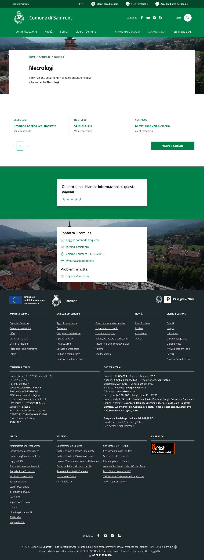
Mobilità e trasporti (105, 333)
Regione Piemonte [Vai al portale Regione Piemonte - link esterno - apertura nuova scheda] (20, 3)
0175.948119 (21, 380)
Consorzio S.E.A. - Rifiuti (115, 446)
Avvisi (138, 338)
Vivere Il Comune (172, 145)
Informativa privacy (20, 492)
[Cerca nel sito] (188, 18)
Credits (13, 507)
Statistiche (15, 517)
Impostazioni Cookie (20, 502)
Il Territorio (172, 333)
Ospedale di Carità (66, 476)
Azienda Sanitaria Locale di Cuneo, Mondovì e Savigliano (133, 466)
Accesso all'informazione (127, 32)
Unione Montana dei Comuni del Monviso (78, 461)
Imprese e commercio (106, 328)
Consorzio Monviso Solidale (117, 451)
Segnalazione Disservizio (22, 471)
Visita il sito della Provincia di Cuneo (75, 456)
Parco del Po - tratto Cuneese (72, 471)
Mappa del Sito (17, 522)
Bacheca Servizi (18, 481)
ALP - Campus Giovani (115, 481)
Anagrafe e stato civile (68, 333)
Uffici (12, 333)
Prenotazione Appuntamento (25, 466)
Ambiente (62, 328)
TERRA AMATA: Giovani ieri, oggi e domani (125, 476)
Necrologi (20, 119)
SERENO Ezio (83, 125)
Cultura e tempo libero (68, 354)
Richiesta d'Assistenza (21, 476)
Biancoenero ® (114, 551)
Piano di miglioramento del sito (26, 456)
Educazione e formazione (70, 359)
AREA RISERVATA (100, 555)
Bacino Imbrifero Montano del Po (74, 466)
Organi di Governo (19, 323)
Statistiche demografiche (116, 456)
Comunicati (141, 333)
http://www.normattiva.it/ (117, 471)
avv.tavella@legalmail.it (121, 426)
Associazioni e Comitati (179, 359)
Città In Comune (164, 547)
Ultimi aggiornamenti (21, 512)
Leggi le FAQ (16, 461)
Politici (13, 354)
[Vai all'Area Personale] (172, 4)
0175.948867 (21, 384)
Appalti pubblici (65, 338)
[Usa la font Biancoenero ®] (104, 4)
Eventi (170, 323)
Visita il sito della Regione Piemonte (76, 451)
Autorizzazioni (64, 344)
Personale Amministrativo (23, 349)
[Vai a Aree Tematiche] (137, 4)
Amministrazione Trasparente (25, 446)
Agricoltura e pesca (67, 323)
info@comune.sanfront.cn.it (31, 399)
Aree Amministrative (20, 328)
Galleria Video (174, 344)
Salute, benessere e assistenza (111, 338)
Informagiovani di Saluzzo (116, 461)
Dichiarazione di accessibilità (24, 451)
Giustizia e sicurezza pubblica (110, 323)
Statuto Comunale (19, 487)
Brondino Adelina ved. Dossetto (35, 125)
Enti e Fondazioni (19, 344)
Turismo (99, 349)
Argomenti (45, 57)
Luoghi (170, 328)
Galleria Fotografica (177, 338)
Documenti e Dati (19, 338)
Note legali (15, 497)
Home (32, 57)
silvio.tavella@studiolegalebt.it (127, 422)
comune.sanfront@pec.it (29, 395)
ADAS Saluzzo (64, 481)
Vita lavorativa (103, 354)
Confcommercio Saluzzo (69, 446)
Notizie (139, 328)
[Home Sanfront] (42, 17)
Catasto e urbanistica (68, 349)
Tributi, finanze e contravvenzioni (112, 344)
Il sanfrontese (142, 323)
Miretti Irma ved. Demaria (152, 125)
